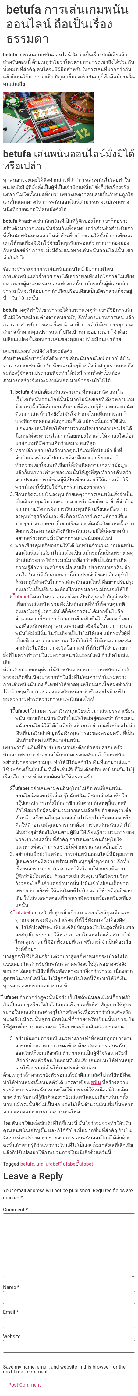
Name (11, 1287)
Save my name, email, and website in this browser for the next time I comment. (64, 1369)
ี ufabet (22, 913)
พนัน (96, 1082)
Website (11, 1336)
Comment (15, 1209)
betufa (27, 1164)
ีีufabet (22, 597)
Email (10, 1312)
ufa (40, 1164)
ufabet (53, 1164)
